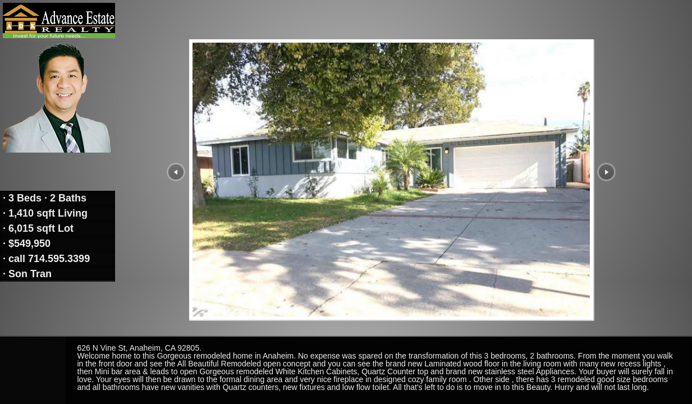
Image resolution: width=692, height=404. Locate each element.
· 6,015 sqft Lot (37, 228)
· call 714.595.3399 (45, 258)
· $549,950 (25, 243)
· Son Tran (26, 273)
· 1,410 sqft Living (44, 213)
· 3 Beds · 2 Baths (43, 198)
